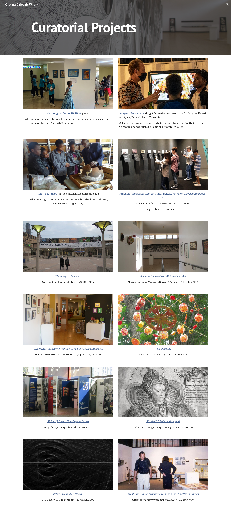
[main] (84, 27)
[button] (227, 4)
